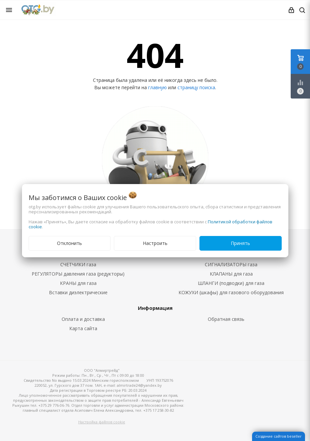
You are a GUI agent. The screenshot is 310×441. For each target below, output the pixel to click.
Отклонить (69, 243)
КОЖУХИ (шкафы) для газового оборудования (231, 292)
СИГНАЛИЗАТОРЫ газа (231, 264)
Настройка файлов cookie (101, 421)
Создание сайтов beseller (278, 436)
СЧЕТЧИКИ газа (78, 264)
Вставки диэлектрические (78, 292)
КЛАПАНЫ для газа (231, 274)
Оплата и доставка (83, 319)
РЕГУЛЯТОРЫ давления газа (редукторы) (78, 274)
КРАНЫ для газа (78, 283)
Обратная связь (226, 319)
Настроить (155, 243)
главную (157, 87)
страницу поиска (196, 87)
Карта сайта (83, 328)
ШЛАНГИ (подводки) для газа (231, 283)
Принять (240, 243)
